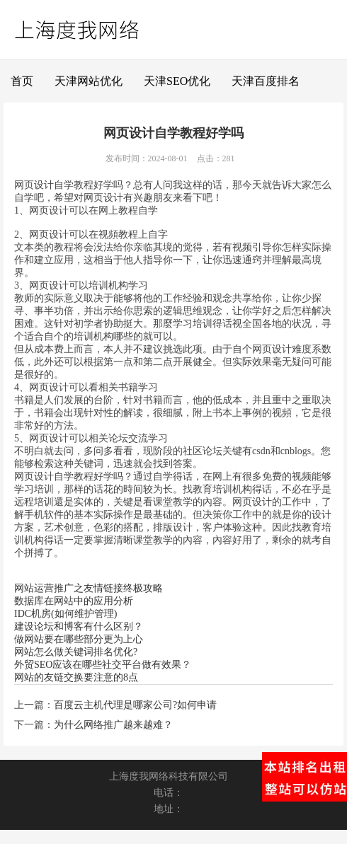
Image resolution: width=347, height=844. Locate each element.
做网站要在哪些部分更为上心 (78, 639)
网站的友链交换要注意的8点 (76, 677)
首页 (22, 81)
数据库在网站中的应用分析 (73, 601)
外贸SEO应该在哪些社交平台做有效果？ (102, 664)
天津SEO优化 (177, 81)
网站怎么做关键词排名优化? (75, 652)
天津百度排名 (266, 81)
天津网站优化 (89, 81)
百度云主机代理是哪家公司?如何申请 (135, 705)
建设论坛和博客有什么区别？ (78, 626)
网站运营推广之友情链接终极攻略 (88, 588)
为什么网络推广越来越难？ (113, 724)
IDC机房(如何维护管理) (65, 613)
